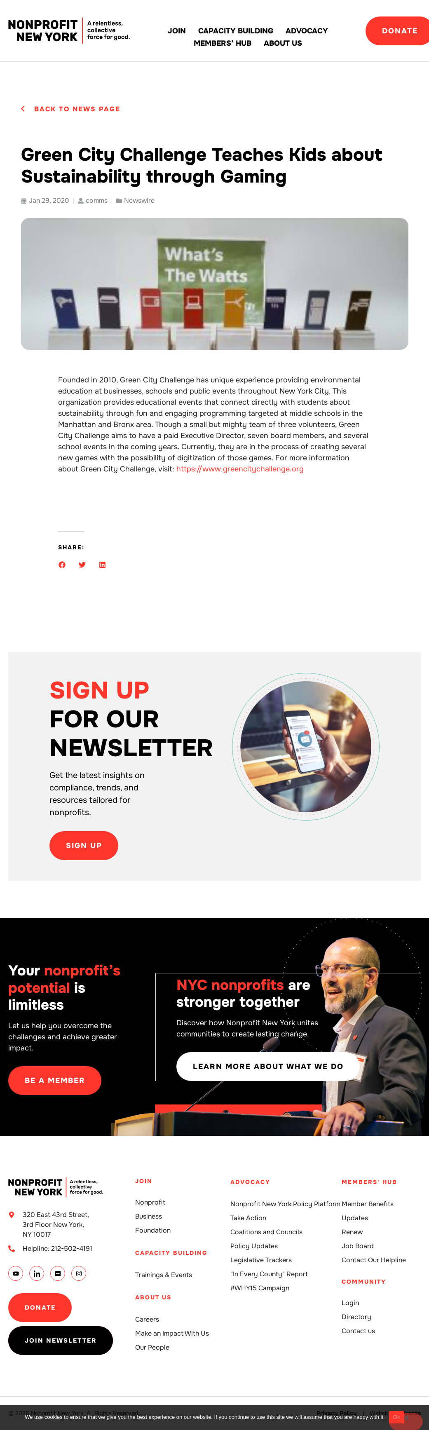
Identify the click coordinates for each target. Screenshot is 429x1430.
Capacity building (235, 30)
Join (177, 30)
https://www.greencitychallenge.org (240, 469)
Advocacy (307, 30)
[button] (62, 565)
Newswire (139, 200)
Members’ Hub (222, 43)
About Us (283, 43)
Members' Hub (369, 1182)
